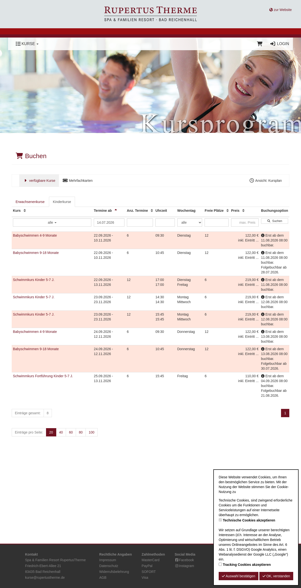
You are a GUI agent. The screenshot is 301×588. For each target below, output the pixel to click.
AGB (103, 577)
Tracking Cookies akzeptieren (247, 565)
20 (51, 432)
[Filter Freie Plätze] (216, 222)
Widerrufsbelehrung (114, 572)
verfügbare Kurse (39, 181)
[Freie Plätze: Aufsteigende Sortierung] (227, 210)
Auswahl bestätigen (238, 576)
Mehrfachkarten (78, 181)
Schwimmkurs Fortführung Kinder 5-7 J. (43, 376)
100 (91, 432)
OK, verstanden (276, 576)
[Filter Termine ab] (109, 222)
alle (52, 222)
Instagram (184, 566)
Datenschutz (108, 566)
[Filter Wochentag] (189, 222)
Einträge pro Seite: (29, 432)
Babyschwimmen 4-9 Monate (35, 235)
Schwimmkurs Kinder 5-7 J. (33, 280)
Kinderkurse (62, 202)
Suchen (274, 221)
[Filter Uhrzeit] (165, 222)
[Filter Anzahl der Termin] (140, 222)
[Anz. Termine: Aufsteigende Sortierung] (152, 210)
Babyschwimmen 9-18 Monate (36, 253)
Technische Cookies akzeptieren (249, 520)
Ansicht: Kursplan (265, 181)
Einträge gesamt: (28, 413)
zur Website (280, 10)
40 (61, 432)
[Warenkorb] (259, 44)
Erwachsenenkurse (30, 202)
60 (71, 432)
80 (81, 432)
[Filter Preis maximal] (245, 222)
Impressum (107, 560)
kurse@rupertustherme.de (45, 577)
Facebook (184, 560)
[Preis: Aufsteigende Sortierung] (243, 210)
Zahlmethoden (153, 554)
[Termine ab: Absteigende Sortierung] (116, 210)
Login (279, 44)
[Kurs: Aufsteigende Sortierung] (25, 210)
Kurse (27, 44)
